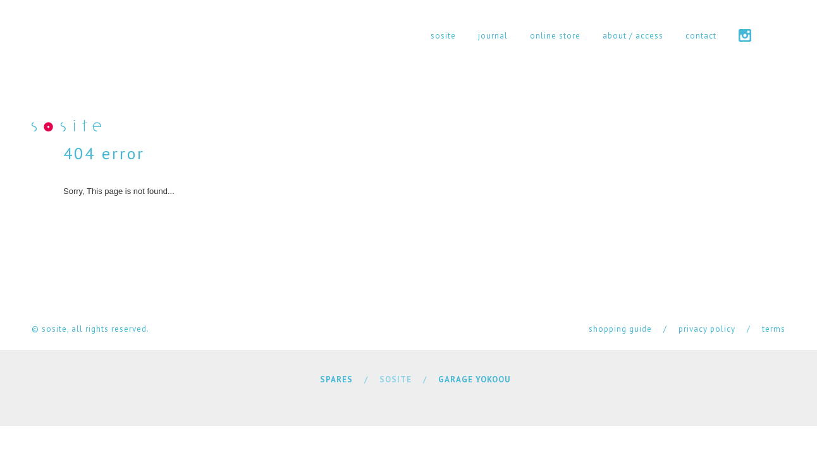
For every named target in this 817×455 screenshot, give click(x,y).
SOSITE (395, 379)
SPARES (336, 379)
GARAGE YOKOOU (474, 379)
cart (779, 35)
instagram (745, 35)
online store (555, 35)
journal (493, 35)
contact (700, 35)
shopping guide (620, 329)
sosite (443, 35)
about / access (633, 35)
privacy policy (707, 329)
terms (773, 329)
